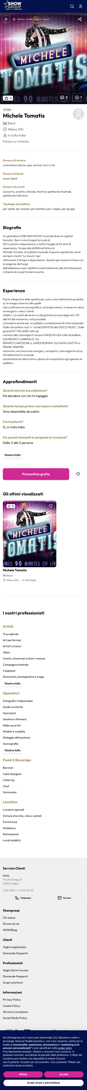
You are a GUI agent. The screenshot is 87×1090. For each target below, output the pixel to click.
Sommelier (10, 792)
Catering (8, 780)
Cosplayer (9, 670)
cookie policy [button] (65, 1048)
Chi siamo (9, 917)
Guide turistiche (13, 707)
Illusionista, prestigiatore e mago (23, 676)
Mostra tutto (13, 455)
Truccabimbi (11, 634)
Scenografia (10, 743)
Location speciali (13, 809)
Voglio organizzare (14, 947)
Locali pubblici (12, 840)
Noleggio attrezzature (16, 737)
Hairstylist (9, 713)
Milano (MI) (13, 129)
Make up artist (12, 725)
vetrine (21, 19)
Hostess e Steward (14, 719)
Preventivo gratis (36, 474)
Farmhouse (10, 822)
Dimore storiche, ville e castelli (22, 816)
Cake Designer (12, 774)
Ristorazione (11, 834)
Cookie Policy (11, 1006)
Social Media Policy (15, 1018)
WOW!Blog (10, 930)
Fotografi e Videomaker (18, 701)
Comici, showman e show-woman (24, 658)
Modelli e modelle (14, 731)
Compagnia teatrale (16, 664)
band (46, 19)
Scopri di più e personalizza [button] (43, 1082)
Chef (6, 786)
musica (38, 19)
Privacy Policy (12, 999)
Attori (6, 652)
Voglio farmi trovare (15, 970)
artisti (29, 19)
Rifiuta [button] (23, 1074)
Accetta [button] (63, 1074)
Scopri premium (13, 982)
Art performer (12, 640)
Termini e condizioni (15, 1012)
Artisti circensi (12, 646)
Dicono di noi (11, 923)
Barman (8, 767)
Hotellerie (9, 828)
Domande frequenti (15, 953)
